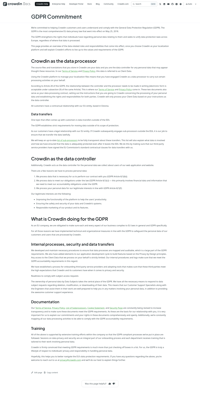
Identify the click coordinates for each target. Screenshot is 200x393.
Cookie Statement (96, 308)
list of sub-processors (67, 140)
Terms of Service (70, 71)
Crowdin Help (42, 4)
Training (38, 328)
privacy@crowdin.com (70, 360)
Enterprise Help (58, 4)
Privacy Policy (88, 71)
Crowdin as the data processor (64, 61)
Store (89, 4)
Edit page (36, 372)
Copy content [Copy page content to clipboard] (51, 372)
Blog (98, 4)
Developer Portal (76, 4)
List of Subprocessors (76, 308)
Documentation (45, 301)
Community (109, 4)
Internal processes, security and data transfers (72, 244)
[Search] (144, 4)
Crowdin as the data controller (63, 158)
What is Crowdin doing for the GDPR (69, 219)
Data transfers (41, 114)
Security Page (116, 308)
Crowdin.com (123, 4)
